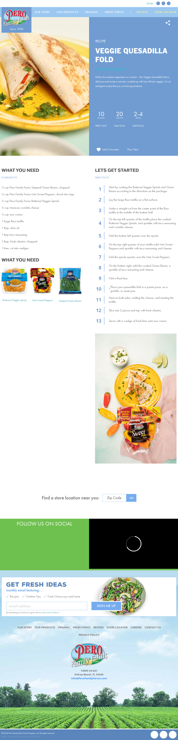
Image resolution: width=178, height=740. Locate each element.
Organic (91, 12)
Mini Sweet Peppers (42, 300)
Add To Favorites (110, 149)
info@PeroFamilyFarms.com (89, 678)
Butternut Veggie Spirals (14, 300)
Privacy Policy (89, 635)
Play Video (132, 149)
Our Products (67, 12)
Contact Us (153, 627)
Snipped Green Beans (70, 301)
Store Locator (165, 12)
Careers (136, 627)
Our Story (42, 12)
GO (131, 498)
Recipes (142, 12)
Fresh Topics (114, 12)
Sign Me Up (106, 605)
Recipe (100, 41)
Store (149, 3)
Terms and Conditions (50, 612)
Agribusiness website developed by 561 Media (20, 736)
